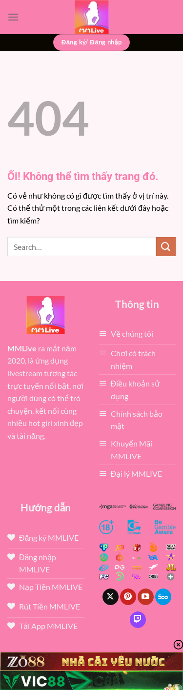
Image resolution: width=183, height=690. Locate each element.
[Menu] (13, 17)
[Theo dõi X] (110, 597)
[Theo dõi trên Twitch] (138, 619)
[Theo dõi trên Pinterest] (128, 597)
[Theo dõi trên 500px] (163, 597)
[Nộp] (166, 246)
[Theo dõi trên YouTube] (146, 597)
